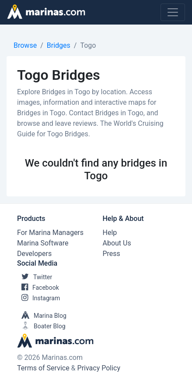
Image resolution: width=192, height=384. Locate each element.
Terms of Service (43, 368)
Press (111, 253)
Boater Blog (41, 326)
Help (110, 232)
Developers (34, 253)
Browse (25, 45)
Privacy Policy (99, 368)
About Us (117, 243)
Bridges (58, 45)
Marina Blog (41, 315)
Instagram (38, 298)
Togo (88, 45)
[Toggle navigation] (173, 12)
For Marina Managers (50, 232)
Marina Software (42, 243)
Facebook (38, 287)
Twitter (34, 277)
